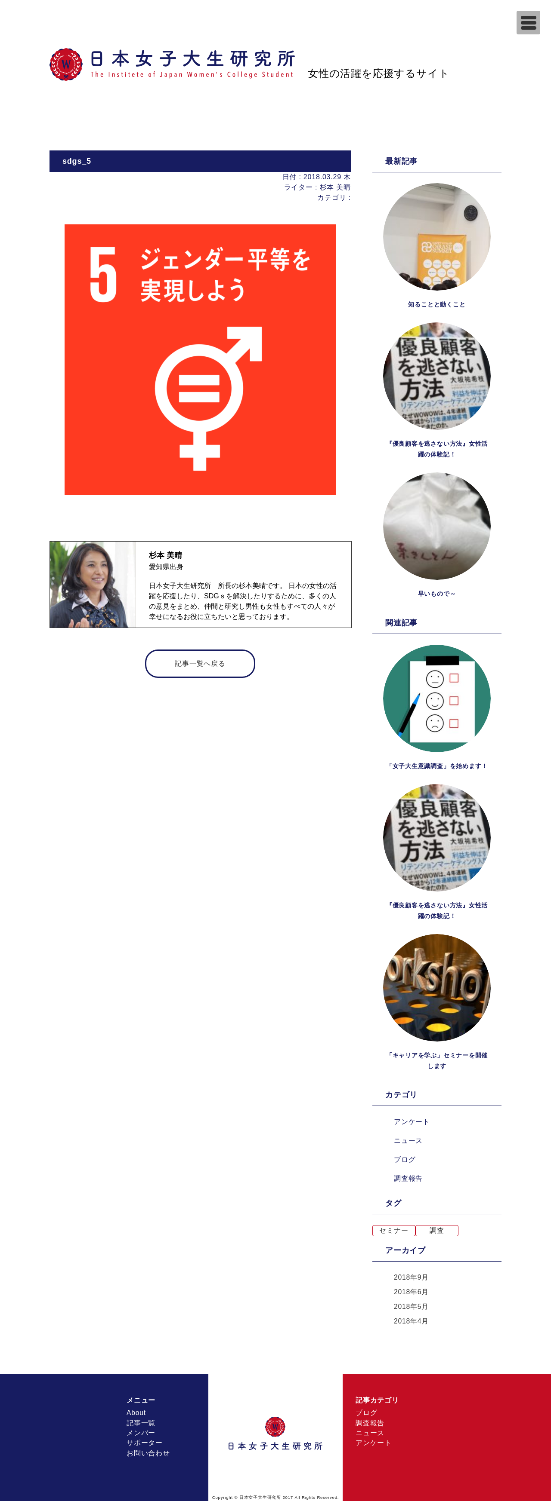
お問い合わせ (148, 1452)
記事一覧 (141, 1421)
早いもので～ (437, 593)
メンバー (141, 1431)
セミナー (393, 1228)
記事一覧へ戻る (200, 663)
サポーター (145, 1442)
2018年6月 (411, 1290)
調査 (437, 1228)
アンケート (412, 1120)
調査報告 (408, 1176)
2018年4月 (411, 1319)
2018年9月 (411, 1275)
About (136, 1411)
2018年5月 (411, 1304)
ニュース (408, 1139)
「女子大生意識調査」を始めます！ (437, 765)
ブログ (404, 1157)
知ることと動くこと (436, 304)
